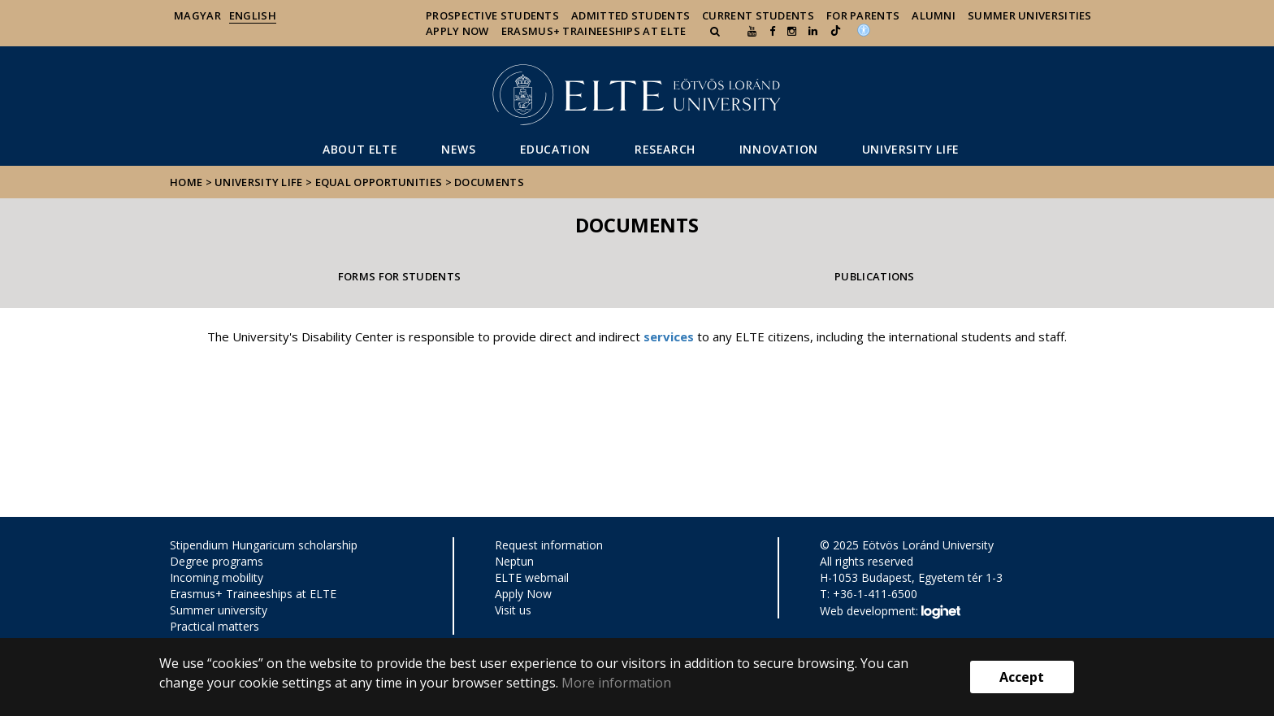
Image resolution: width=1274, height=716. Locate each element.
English (252, 15)
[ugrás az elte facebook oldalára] (772, 31)
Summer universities (1030, 15)
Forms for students (399, 276)
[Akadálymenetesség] (863, 29)
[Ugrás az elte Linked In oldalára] (812, 31)
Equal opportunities (379, 182)
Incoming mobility (216, 577)
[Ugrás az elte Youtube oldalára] (752, 31)
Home (188, 182)
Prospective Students (492, 15)
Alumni (934, 15)
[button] (716, 31)
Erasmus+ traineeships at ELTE (594, 31)
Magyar (197, 15)
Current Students (758, 15)
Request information (549, 545)
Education (555, 149)
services (669, 336)
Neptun (514, 561)
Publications (874, 276)
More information (616, 683)
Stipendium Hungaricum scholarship (264, 545)
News (458, 149)
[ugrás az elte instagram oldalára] (791, 31)
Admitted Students (630, 15)
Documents (489, 182)
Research (665, 149)
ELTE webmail (532, 577)
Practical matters (214, 626)
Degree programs (216, 561)
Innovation (778, 149)
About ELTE (360, 149)
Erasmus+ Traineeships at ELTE (253, 593)
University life (911, 149)
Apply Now (457, 31)
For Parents (862, 15)
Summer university (218, 610)
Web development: (890, 612)
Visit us (513, 610)
